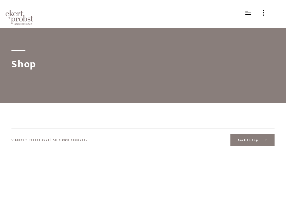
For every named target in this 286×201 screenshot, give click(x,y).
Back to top (252, 140)
